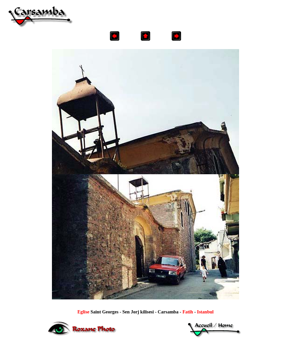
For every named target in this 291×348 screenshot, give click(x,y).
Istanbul (205, 311)
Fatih (187, 311)
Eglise (83, 311)
